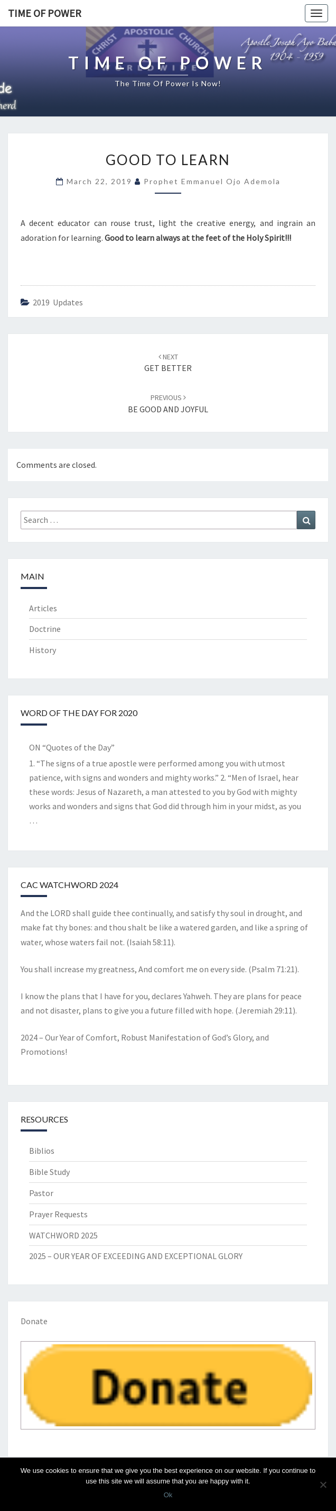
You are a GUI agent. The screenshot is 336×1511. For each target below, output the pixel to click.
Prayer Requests (58, 1214)
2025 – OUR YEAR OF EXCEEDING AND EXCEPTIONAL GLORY (135, 1256)
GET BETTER (168, 363)
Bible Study (49, 1171)
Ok (168, 1495)
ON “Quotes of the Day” (72, 747)
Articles (43, 608)
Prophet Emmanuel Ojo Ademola (212, 181)
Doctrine (45, 628)
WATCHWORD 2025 (63, 1235)
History (42, 650)
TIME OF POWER (44, 13)
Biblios (41, 1150)
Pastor (41, 1193)
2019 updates (58, 302)
